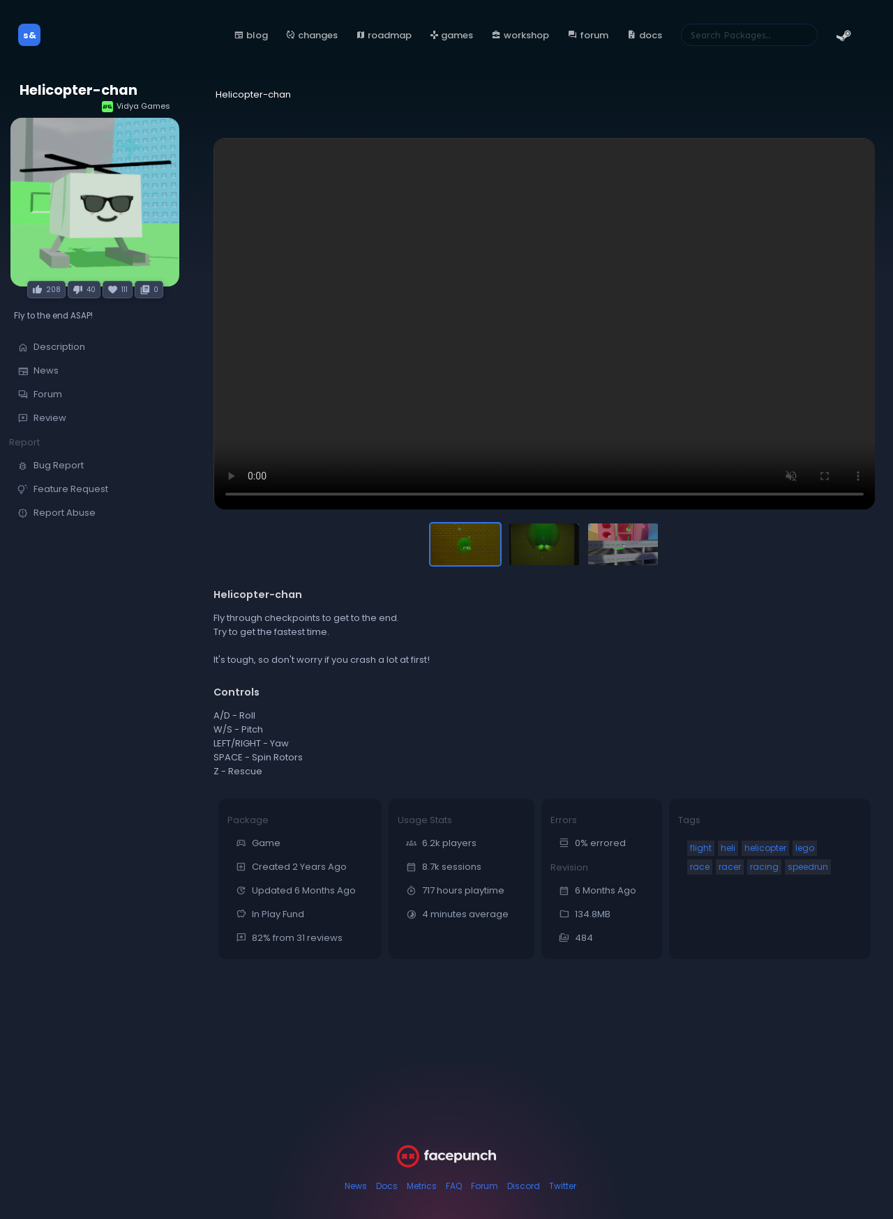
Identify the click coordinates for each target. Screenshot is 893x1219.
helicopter (765, 848)
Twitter (562, 1186)
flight (701, 848)
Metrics (422, 1186)
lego (804, 848)
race (700, 867)
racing (764, 867)
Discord (523, 1186)
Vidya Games (136, 106)
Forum (484, 1186)
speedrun (808, 867)
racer (730, 867)
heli (728, 848)
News (356, 1186)
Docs (387, 1186)
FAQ (454, 1186)
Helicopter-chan (78, 90)
